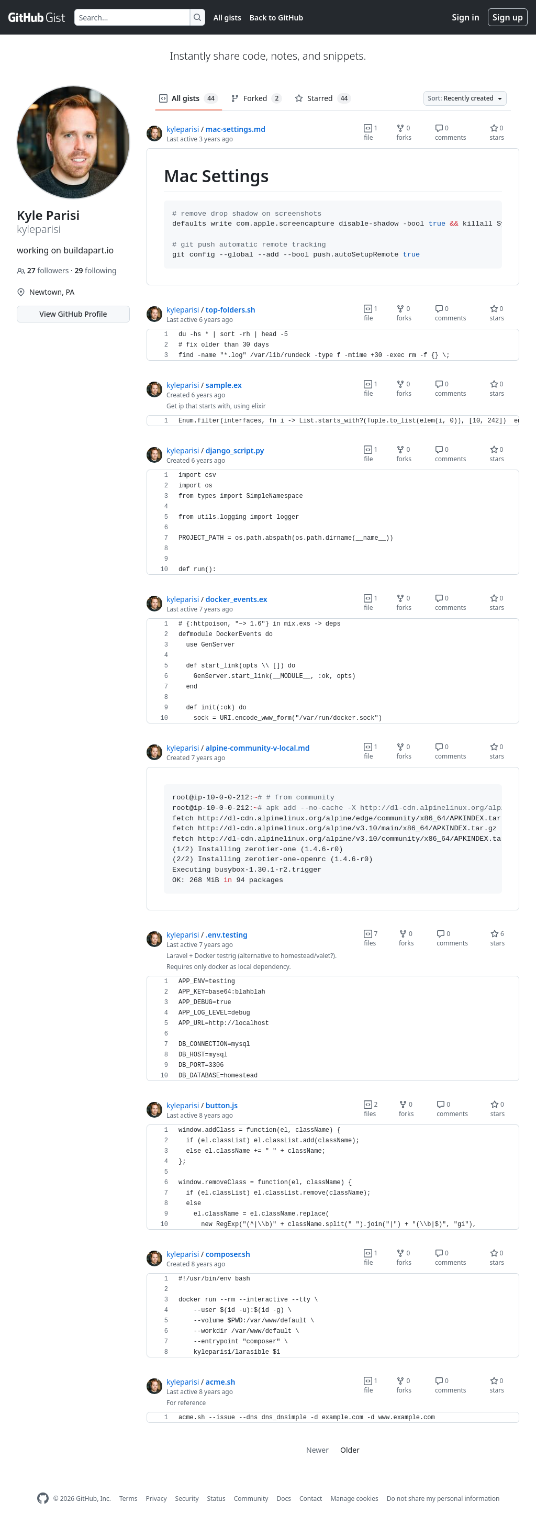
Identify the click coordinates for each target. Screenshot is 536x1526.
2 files (370, 1109)
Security (187, 1498)
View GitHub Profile (73, 314)
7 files (370, 938)
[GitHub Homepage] (43, 1498)
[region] (333, 217)
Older (350, 1450)
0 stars (497, 133)
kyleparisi (182, 129)
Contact (310, 1498)
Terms (128, 1498)
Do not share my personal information (443, 1498)
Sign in (465, 17)
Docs (283, 1498)
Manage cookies (354, 1498)
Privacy (156, 1498)
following (95, 270)
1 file (370, 133)
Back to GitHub (276, 18)
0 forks (403, 133)
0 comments (450, 133)
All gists (227, 18)
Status (216, 1498)
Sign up (508, 17)
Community (251, 1498)
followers (44, 270)
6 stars (497, 938)
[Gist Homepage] (37, 17)
